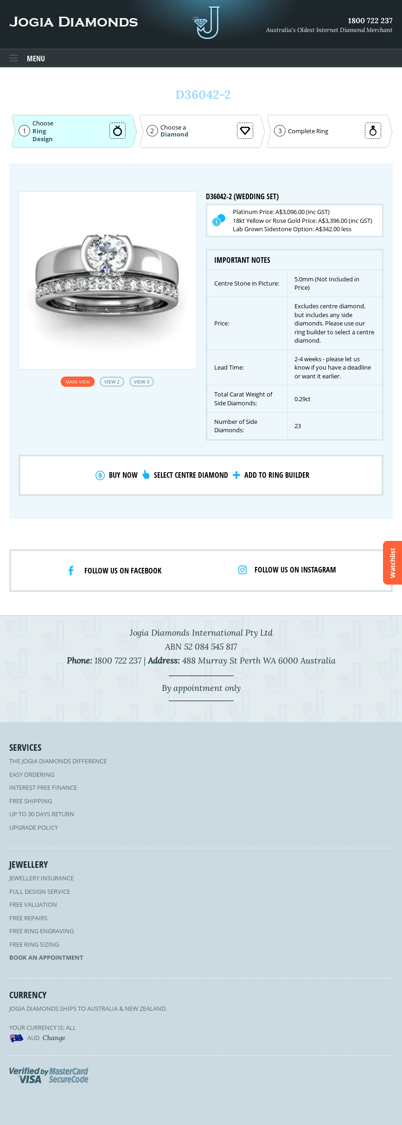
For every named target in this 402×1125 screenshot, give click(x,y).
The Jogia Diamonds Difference (58, 761)
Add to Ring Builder (276, 475)
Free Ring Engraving (41, 931)
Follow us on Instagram (295, 570)
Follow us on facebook (122, 571)
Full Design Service (39, 891)
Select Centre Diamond (191, 475)
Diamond (174, 134)
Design (42, 139)
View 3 (141, 381)
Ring (39, 131)
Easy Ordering (31, 774)
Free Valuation (33, 904)
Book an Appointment (46, 957)
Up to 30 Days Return (41, 814)
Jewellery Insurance (41, 878)
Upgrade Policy (33, 827)
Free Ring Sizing (34, 944)
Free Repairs (28, 918)
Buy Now (123, 475)
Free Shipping (30, 801)
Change (54, 1038)
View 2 (112, 381)
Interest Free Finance (43, 787)
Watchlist (392, 562)
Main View (77, 381)
